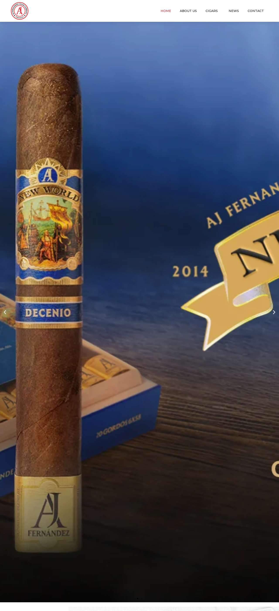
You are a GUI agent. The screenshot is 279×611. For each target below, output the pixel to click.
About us (188, 11)
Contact (256, 11)
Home (166, 11)
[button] (137, 598)
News (234, 11)
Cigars (213, 11)
